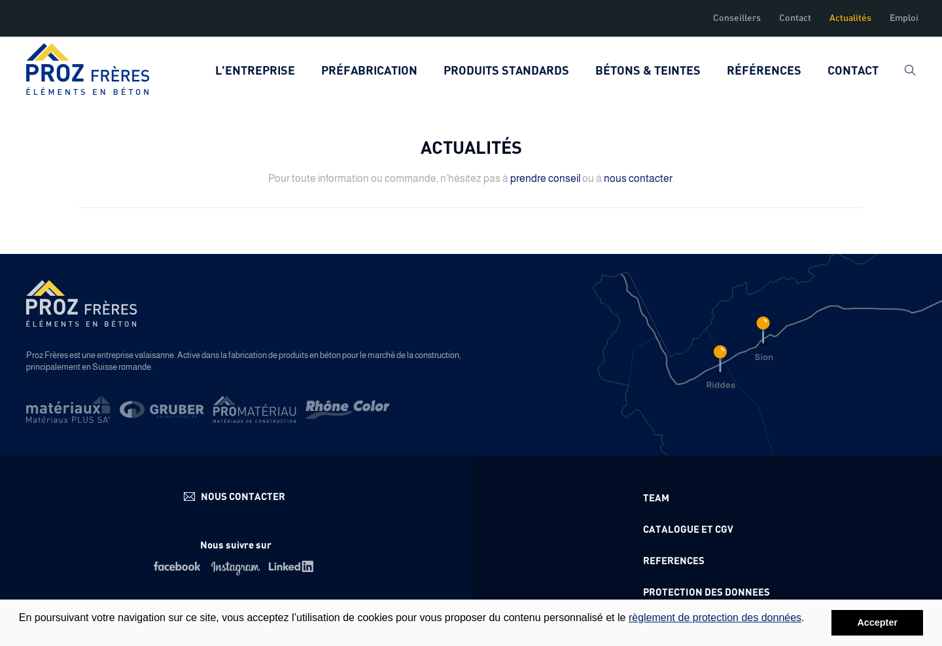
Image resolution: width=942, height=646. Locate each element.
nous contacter (638, 178)
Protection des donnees (706, 593)
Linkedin (293, 566)
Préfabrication (369, 71)
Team (656, 498)
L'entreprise (255, 71)
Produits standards (506, 71)
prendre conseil (545, 178)
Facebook (178, 566)
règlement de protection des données (715, 617)
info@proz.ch (235, 496)
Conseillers (737, 18)
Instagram (235, 566)
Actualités (850, 18)
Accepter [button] (877, 622)
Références (764, 71)
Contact (795, 18)
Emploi (904, 18)
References (674, 561)
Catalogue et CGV (688, 530)
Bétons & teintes (648, 71)
